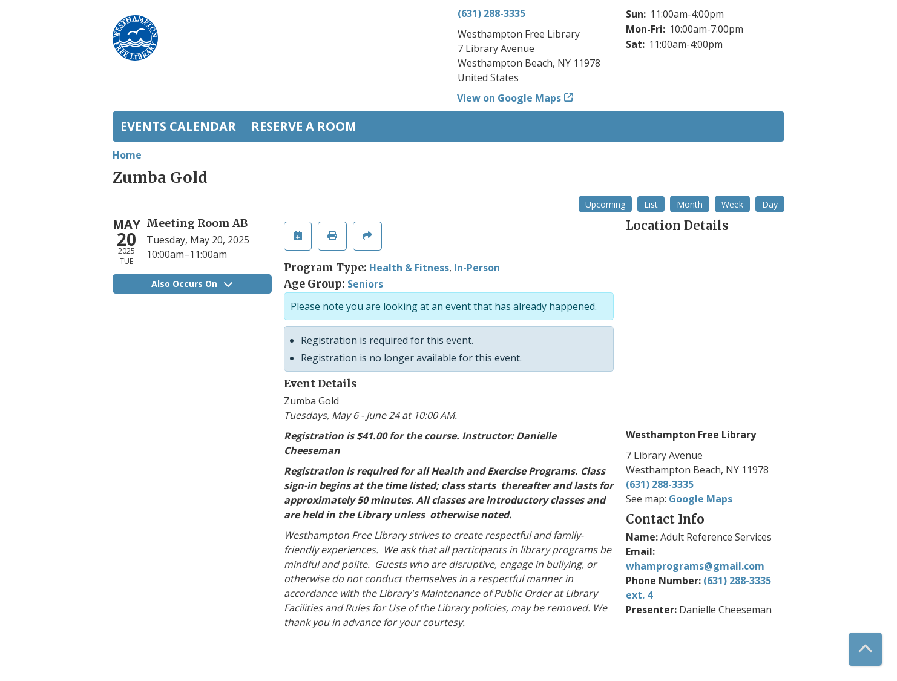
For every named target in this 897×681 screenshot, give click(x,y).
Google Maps (700, 498)
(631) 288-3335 (491, 13)
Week (732, 204)
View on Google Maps (509, 98)
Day (770, 204)
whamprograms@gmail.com (695, 566)
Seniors (365, 284)
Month (690, 204)
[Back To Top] (865, 649)
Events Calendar (178, 126)
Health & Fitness (409, 267)
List (651, 204)
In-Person (477, 267)
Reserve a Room (303, 126)
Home (127, 155)
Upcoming (605, 204)
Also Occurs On (191, 283)
